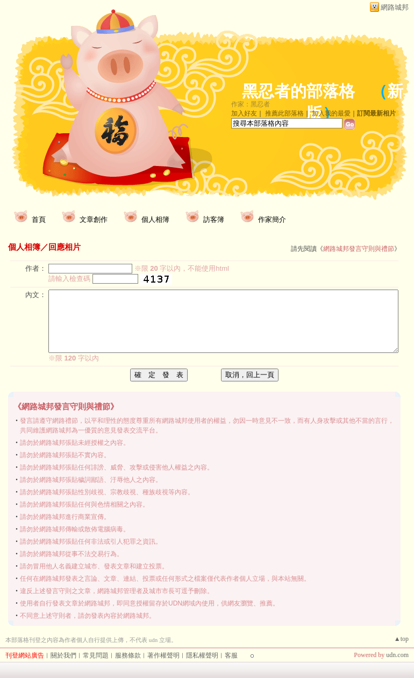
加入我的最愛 (331, 113)
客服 (231, 655)
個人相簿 (155, 219)
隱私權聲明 (202, 655)
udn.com (397, 655)
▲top (401, 639)
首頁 (39, 219)
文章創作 (94, 219)
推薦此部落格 (284, 113)
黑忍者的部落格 (298, 91)
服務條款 (128, 655)
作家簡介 (272, 219)
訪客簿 (213, 219)
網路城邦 (395, 7)
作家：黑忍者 (250, 104)
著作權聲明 (163, 655)
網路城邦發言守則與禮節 (358, 249)
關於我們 (63, 655)
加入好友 (244, 113)
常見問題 (96, 655)
